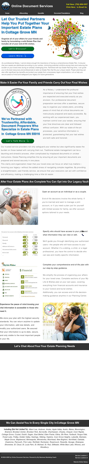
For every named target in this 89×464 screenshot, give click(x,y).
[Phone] (83, 235)
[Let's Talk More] (17, 141)
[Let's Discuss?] (17, 49)
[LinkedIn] (83, 231)
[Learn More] (17, 56)
